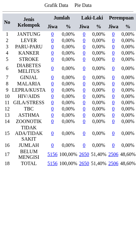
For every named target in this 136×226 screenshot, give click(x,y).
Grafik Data (56, 5)
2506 (113, 154)
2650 (84, 154)
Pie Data (83, 5)
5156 (53, 154)
